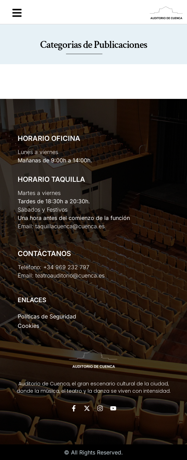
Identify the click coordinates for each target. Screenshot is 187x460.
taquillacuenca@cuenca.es (70, 226)
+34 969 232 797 (66, 267)
